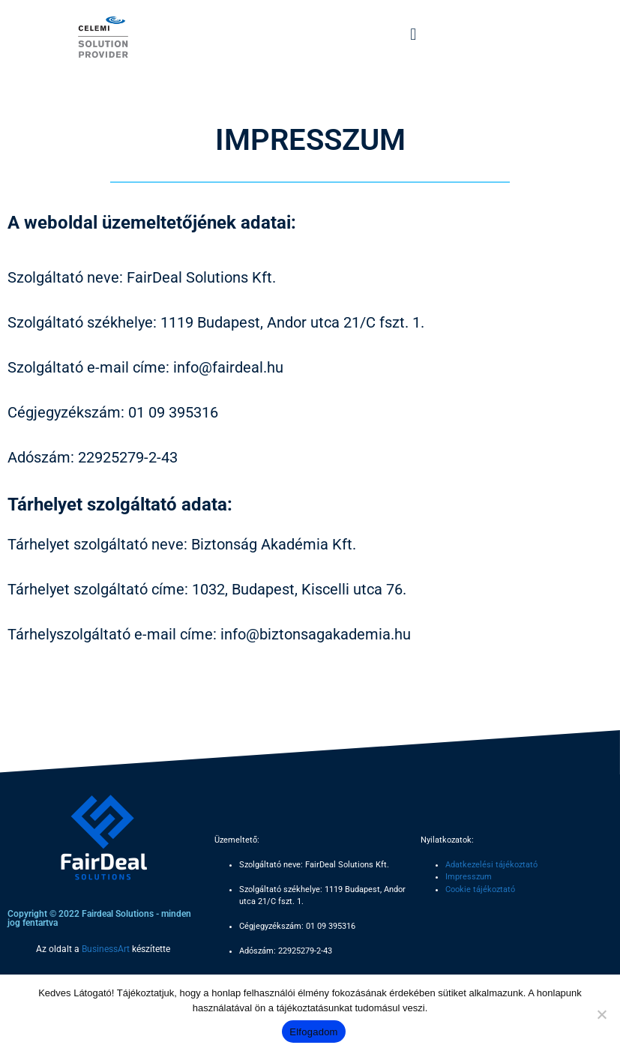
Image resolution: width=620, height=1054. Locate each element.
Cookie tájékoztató (480, 889)
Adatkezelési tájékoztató (491, 865)
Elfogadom (313, 1032)
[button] (413, 34)
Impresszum (468, 877)
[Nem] (601, 1014)
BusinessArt (106, 949)
